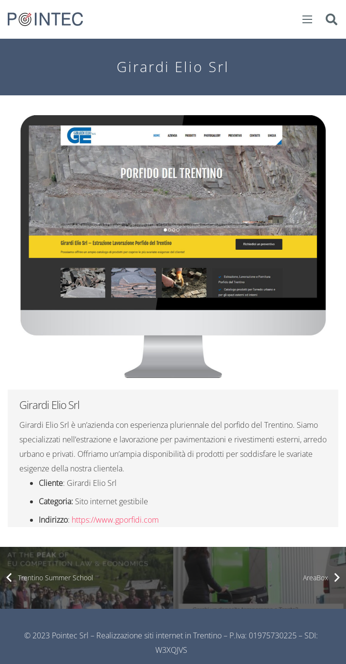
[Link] (45, 19)
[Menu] (308, 19)
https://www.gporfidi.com (115, 519)
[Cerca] (331, 19)
